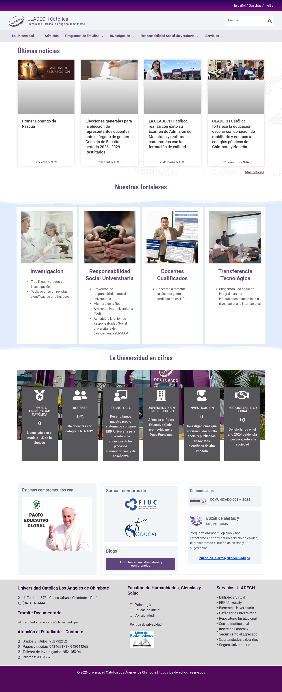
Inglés (269, 5)
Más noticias (254, 172)
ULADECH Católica (48, 19)
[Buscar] (270, 21)
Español (240, 5)
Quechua (255, 5)
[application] (36, 36)
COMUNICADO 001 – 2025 (230, 500)
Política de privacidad (145, 624)
